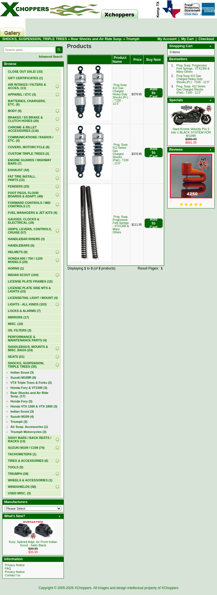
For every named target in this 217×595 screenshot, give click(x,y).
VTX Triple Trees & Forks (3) (31, 382)
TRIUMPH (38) (18, 473)
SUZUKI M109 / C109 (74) (26, 447)
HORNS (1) (16, 268)
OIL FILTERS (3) (19, 330)
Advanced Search (50, 56)
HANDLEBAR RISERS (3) (26, 239)
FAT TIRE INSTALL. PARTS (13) (22, 178)
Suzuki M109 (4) (22, 416)
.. (171, 200)
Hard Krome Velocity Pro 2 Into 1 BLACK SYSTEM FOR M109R (191, 132)
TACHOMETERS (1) (22, 454)
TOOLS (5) (15, 467)
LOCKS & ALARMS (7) (24, 310)
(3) (18, 421)
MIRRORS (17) (18, 317)
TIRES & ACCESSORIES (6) (28, 460)
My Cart (187, 39)
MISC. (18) (15, 323)
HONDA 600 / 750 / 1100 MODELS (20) (25, 260)
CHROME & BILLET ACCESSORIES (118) (23, 129)
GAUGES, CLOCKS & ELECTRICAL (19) (23, 220)
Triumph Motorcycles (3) (28, 432)
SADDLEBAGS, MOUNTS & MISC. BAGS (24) (28, 348)
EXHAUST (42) (18, 170)
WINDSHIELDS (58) (22, 486)
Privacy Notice (15, 565)
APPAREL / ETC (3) (22, 94)
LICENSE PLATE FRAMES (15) (30, 281)
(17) (29, 394)
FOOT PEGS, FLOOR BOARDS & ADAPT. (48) (25, 194)
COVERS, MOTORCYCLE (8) (28, 147)
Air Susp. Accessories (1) (29, 426)
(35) (26, 364)
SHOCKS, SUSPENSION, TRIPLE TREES (34, 39)
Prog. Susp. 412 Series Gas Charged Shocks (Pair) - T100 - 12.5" (121, 154)
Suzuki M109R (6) (23, 377)
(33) (25, 71)
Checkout (206, 39)
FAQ (8, 568)
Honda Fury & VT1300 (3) (28, 387)
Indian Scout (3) (22, 372)
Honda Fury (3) (21, 401)
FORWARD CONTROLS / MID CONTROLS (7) (29, 204)
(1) (25, 78)
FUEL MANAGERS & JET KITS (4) (32, 212)
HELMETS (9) (17, 252)
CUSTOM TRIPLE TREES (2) (28, 153)
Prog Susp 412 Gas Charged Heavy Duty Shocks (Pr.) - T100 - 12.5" (120, 94)
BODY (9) (14, 111)
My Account (167, 39)
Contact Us (12, 575)
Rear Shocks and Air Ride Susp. (96, 39)
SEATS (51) (16, 356)
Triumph (132, 39)
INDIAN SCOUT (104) (23, 275)
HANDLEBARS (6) (21, 245)
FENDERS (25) (18, 186)
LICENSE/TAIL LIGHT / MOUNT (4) (33, 297)
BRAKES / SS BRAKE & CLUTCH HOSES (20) (25, 119)
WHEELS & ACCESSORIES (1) (30, 480)
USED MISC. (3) (19, 493)
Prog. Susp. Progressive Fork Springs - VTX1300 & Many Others (121, 224)
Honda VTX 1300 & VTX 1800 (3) (33, 406)
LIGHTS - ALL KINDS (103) (27, 304)
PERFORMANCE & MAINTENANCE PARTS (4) (27, 338)
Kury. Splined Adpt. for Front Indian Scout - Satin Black (33, 543)
